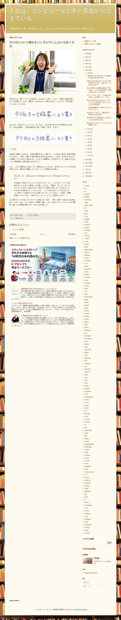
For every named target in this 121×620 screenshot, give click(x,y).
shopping (88, 466)
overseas (87, 422)
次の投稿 (13, 234)
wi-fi (86, 508)
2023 (87, 60)
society (87, 477)
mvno (86, 408)
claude (87, 238)
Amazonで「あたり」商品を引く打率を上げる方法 (98, 113)
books (87, 222)
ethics (87, 272)
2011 (87, 169)
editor (87, 266)
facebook (88, 283)
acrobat (87, 186)
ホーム (42, 234)
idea (86, 324)
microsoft (88, 391)
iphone (87, 344)
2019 (87, 159)
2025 (87, 57)
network (87, 413)
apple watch (88, 205)
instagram (88, 336)
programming (89, 444)
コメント (88, 587)
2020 (87, 70)
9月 (88, 135)
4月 (88, 145)
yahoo (87, 530)
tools (86, 497)
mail (86, 380)
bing (86, 213)
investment (88, 338)
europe (87, 275)
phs (86, 436)
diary (86, 247)
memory (87, 388)
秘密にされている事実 (93, 44)
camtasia (87, 230)
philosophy (88, 430)
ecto (86, 263)
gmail (86, 302)
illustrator (88, 330)
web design (88, 505)
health (87, 316)
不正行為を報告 (89, 549)
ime (86, 333)
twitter (87, 502)
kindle (87, 352)
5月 (88, 142)
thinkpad (87, 491)
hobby (87, 322)
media (87, 386)
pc (85, 425)
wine (86, 516)
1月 (88, 155)
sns (86, 474)
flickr (86, 288)
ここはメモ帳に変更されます (22, 303)
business (87, 225)
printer (87, 441)
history (87, 319)
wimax (87, 511)
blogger (87, 219)
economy (88, 261)
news (86, 416)
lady (86, 355)
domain (87, 252)
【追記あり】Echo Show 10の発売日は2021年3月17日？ (99, 77)
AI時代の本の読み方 (17, 245)
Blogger (84, 609)
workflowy (88, 525)
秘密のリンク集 (90, 41)
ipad (86, 341)
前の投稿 (72, 234)
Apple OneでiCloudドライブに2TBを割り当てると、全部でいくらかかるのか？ (99, 83)
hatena (87, 313)
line (86, 366)
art (85, 208)
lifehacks (88, 363)
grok (86, 308)
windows (88, 513)
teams (87, 488)
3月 (88, 149)
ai (85, 191)
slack (86, 469)
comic (87, 241)
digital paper (19, 218)
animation (88, 200)
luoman (66, 609)
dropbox (87, 255)
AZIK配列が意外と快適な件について (34, 315)
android (87, 197)
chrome (87, 236)
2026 (87, 54)
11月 (89, 129)
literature (88, 369)
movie (87, 402)
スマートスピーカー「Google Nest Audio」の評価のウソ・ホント (99, 96)
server (87, 463)
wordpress (88, 519)
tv (85, 500)
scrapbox (88, 455)
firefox (87, 286)
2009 (87, 173)
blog (86, 216)
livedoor (87, 372)
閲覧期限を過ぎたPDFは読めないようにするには (39, 289)
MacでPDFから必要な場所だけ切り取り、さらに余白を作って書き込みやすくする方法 (99, 90)
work (86, 522)
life (86, 361)
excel (86, 280)
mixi (86, 394)
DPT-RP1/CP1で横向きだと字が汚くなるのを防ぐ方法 (99, 119)
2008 (87, 176)
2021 (87, 67)
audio (86, 211)
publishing (88, 447)
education (88, 269)
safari (86, 452)
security (87, 461)
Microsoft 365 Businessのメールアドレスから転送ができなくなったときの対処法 (99, 102)
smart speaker (89, 472)
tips (86, 494)
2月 (88, 152)
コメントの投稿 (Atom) (21, 238)
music (87, 405)
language (88, 358)
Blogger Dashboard (91, 573)
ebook (87, 258)
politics (87, 438)
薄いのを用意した (41, 205)
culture (87, 244)
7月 (88, 139)
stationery (88, 483)
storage (87, 486)
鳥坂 (97, 558)
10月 (89, 132)
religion (87, 449)
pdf (86, 427)
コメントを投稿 (18, 229)
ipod (86, 347)
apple (86, 202)
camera (87, 227)
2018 (87, 163)
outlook (87, 419)
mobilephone (89, 397)
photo (86, 433)
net (86, 411)
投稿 (86, 582)
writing (87, 527)
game (86, 299)
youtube (87, 533)
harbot (87, 311)
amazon (87, 194)
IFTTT (87, 327)
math (86, 383)
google (87, 305)
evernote (87, 277)
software (87, 480)
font (86, 291)
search (87, 458)
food (86, 294)
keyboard (88, 350)
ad (85, 188)
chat (86, 233)
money (87, 400)
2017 (87, 166)
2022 (87, 63)
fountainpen (88, 297)
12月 (89, 73)
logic (86, 375)
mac (86, 377)
